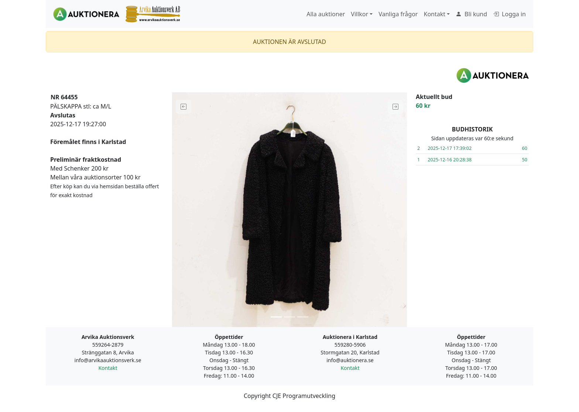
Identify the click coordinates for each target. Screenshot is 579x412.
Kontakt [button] (434, 14)
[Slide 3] (302, 317)
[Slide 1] (276, 317)
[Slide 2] (289, 317)
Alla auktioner (325, 14)
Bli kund (471, 14)
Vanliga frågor (398, 14)
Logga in (509, 14)
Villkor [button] (359, 14)
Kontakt (107, 367)
